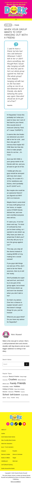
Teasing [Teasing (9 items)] (8, 397)
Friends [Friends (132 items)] (21, 383)
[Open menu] (16, 19)
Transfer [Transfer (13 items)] (13, 397)
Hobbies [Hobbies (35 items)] (17, 386)
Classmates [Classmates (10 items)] (5, 379)
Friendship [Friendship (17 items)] (6, 386)
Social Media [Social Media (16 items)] (24, 394)
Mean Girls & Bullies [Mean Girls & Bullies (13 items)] (19, 389)
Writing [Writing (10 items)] (17, 397)
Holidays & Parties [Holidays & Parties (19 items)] (8, 389)
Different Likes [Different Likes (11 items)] (6, 383)
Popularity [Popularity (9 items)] (23, 391)
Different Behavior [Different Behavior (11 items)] (22, 379)
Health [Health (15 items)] (11, 386)
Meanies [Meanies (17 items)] (5, 391)
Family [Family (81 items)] (13, 383)
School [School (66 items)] (6, 394)
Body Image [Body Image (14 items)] (23, 376)
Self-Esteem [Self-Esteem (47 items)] (15, 395)
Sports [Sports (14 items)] (4, 397)
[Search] (26, 364)
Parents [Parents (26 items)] (17, 391)
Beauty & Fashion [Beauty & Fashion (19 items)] (14, 376)
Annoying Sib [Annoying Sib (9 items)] (5, 376)
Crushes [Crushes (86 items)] (13, 379)
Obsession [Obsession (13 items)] (11, 391)
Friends (17, 25)
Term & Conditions (16, 481)
